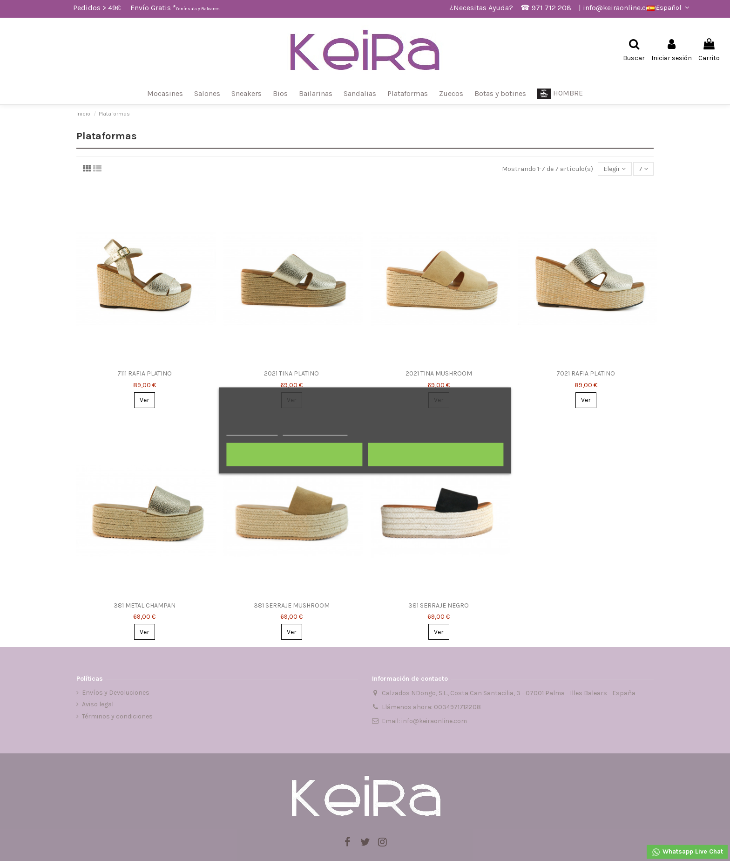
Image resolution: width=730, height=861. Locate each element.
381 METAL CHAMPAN (145, 605)
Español (669, 8)
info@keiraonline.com (620, 7)
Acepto (436, 454)
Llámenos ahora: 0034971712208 (431, 707)
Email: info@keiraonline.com (424, 721)
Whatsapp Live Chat (687, 852)
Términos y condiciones (117, 716)
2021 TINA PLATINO (291, 373)
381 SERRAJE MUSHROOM (292, 605)
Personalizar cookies (315, 431)
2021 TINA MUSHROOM (439, 373)
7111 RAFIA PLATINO (144, 373)
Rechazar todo (294, 454)
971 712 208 (551, 7)
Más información (251, 431)
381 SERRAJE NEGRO (438, 605)
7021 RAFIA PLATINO (585, 373)
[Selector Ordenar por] (614, 169)
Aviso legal (98, 704)
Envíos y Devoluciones (115, 693)
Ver (144, 400)
